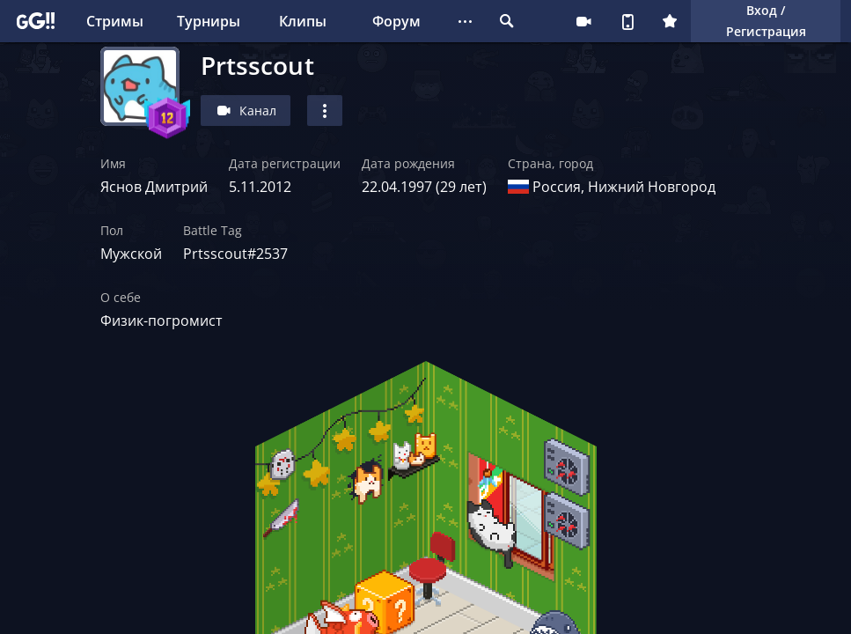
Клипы (302, 21)
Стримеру (583, 21)
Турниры (208, 21)
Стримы (114, 21)
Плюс (670, 21)
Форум (396, 21)
